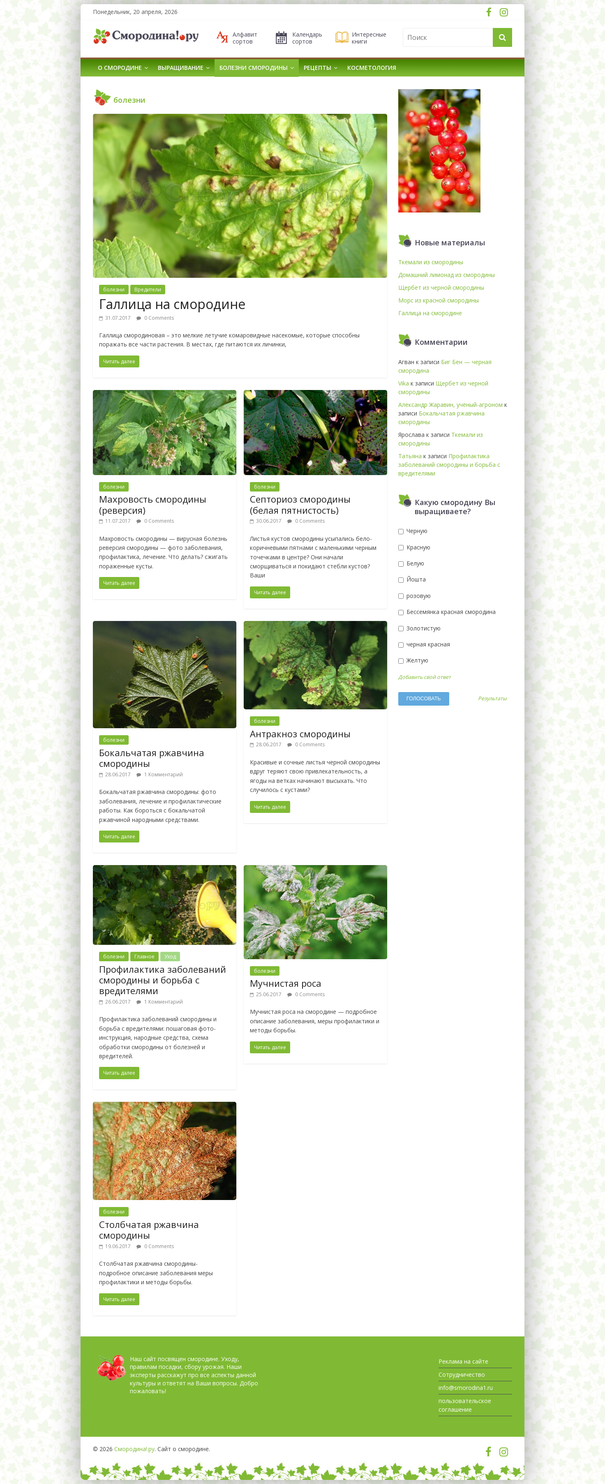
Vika (403, 383)
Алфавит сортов (245, 38)
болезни (114, 289)
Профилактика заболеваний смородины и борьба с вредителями (162, 980)
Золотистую (419, 628)
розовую (414, 596)
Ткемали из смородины (430, 262)
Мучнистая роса (285, 983)
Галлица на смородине (172, 304)
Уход (170, 956)
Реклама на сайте (463, 1361)
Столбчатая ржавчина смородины (149, 1229)
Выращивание (180, 68)
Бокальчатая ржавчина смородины (151, 757)
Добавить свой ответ (424, 677)
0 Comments (155, 317)
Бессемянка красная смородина (447, 612)
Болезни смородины (253, 68)
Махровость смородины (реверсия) (152, 504)
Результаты (492, 699)
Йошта (412, 579)
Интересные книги (369, 38)
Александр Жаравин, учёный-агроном (450, 405)
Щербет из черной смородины (441, 287)
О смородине (120, 68)
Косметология (371, 68)
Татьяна (410, 456)
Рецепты (317, 68)
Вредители (147, 289)
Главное (144, 956)
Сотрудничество (462, 1374)
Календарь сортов (307, 38)
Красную (414, 547)
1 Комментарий (159, 774)
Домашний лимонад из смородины (446, 275)
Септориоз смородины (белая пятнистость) (300, 504)
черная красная (424, 644)
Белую (411, 563)
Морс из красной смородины (438, 300)
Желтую (413, 660)
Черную (412, 531)
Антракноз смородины (300, 733)
